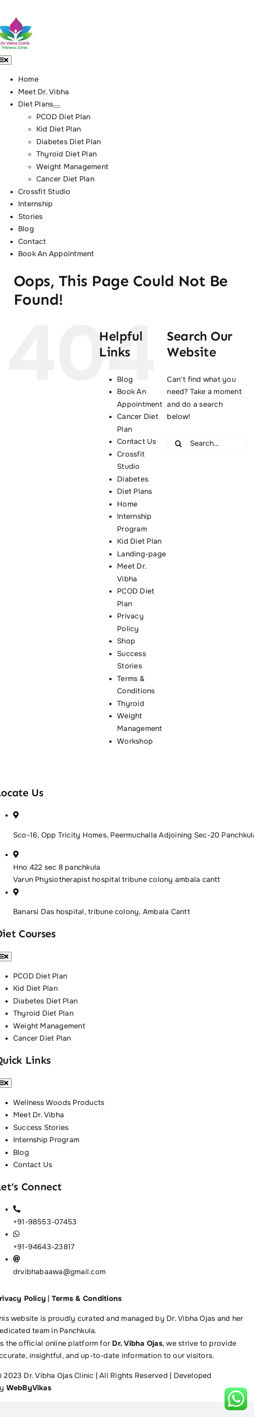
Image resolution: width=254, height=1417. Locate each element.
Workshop (135, 741)
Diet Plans (134, 491)
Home (127, 504)
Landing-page (141, 554)
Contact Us (136, 441)
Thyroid (130, 703)
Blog (125, 379)
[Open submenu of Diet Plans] (56, 106)
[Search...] (207, 443)
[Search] (178, 443)
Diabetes (132, 479)
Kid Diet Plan (139, 541)
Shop (126, 641)
